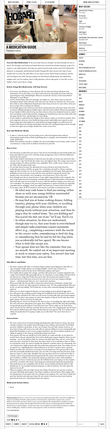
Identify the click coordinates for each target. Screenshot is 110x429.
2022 (80, 144)
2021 (80, 148)
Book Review (82, 81)
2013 (80, 174)
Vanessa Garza (13, 51)
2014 (80, 171)
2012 (80, 177)
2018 (80, 158)
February (81, 105)
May (80, 95)
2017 (80, 161)
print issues (32, 2)
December (81, 111)
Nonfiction (21, 44)
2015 (80, 168)
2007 (80, 194)
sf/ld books (50, 2)
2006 (80, 197)
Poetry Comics (83, 84)
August (81, 125)
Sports (81, 78)
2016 (80, 164)
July (80, 128)
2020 (80, 151)
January (81, 108)
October (81, 118)
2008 (80, 191)
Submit (17, 424)
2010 (80, 184)
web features (13, 2)
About (24, 424)
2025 (80, 135)
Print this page (12, 416)
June (80, 131)
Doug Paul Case (15, 410)
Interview (82, 61)
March (81, 102)
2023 (80, 141)
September (82, 121)
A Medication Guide (21, 47)
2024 (80, 138)
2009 (80, 187)
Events (8, 424)
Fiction (81, 64)
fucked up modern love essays (88, 71)
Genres (82, 54)
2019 (80, 154)
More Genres (82, 88)
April (80, 98)
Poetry (81, 58)
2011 (80, 181)
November (82, 115)
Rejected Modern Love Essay (87, 68)
